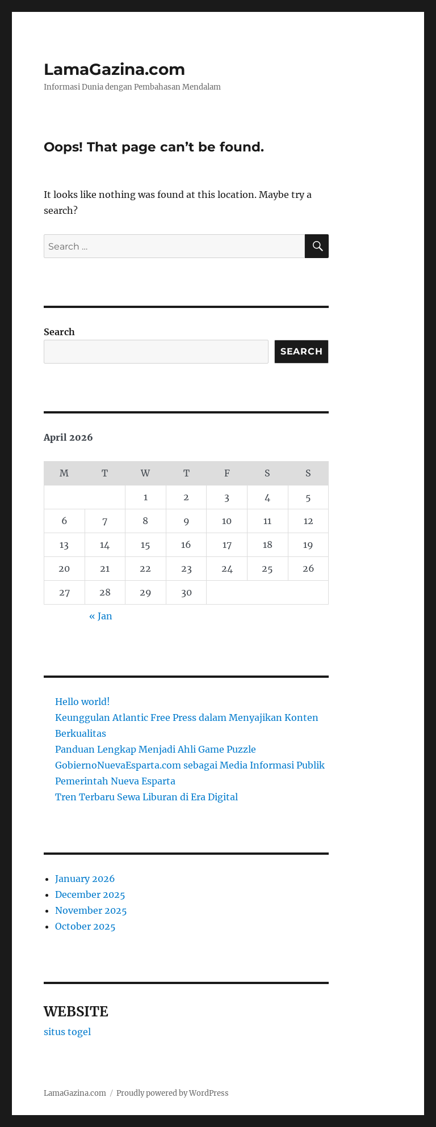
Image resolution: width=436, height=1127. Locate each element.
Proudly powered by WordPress (172, 1093)
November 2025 (91, 910)
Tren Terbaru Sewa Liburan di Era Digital (146, 797)
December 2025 (90, 894)
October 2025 (85, 926)
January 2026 (85, 878)
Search (59, 331)
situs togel (67, 1031)
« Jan (100, 616)
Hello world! (82, 701)
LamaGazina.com (114, 69)
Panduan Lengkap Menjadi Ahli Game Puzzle (155, 749)
